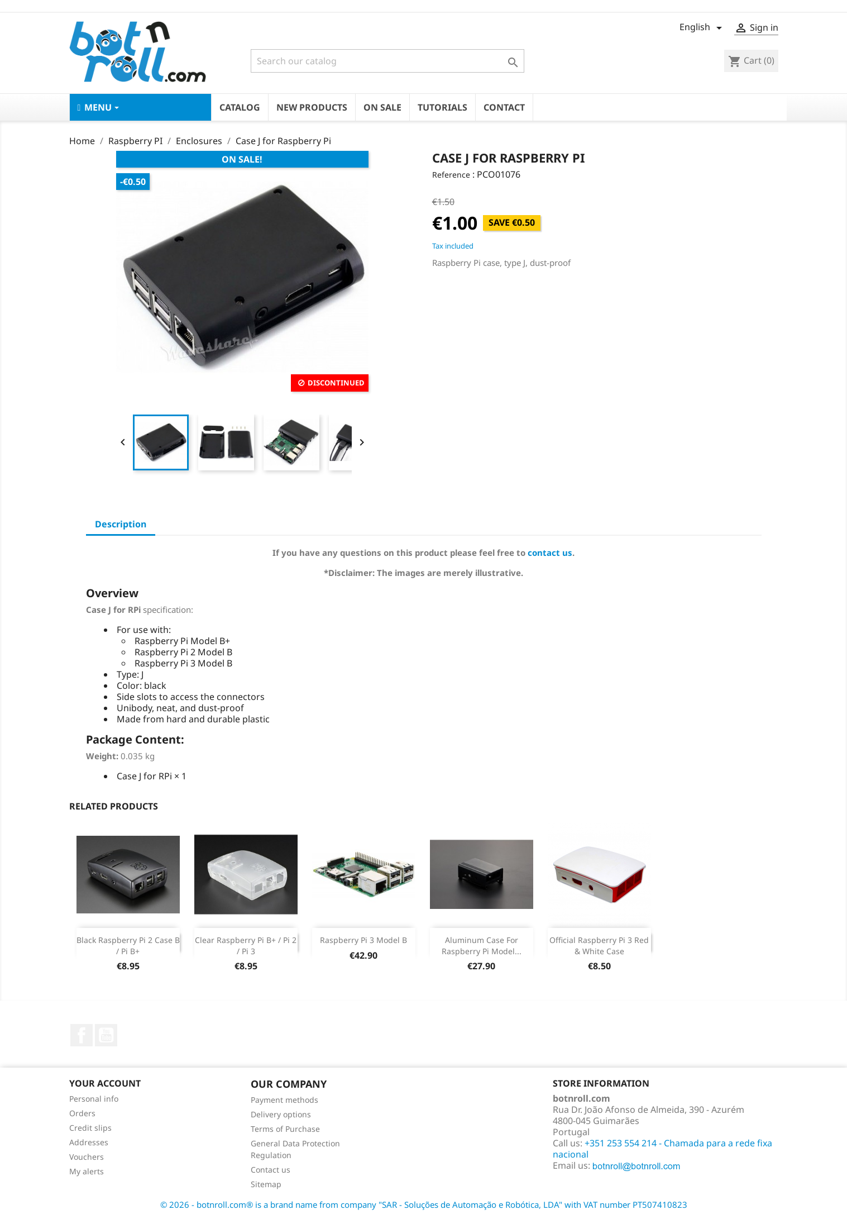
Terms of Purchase (285, 1128)
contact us (550, 552)
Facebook (81, 1035)
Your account (105, 1083)
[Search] (387, 61)
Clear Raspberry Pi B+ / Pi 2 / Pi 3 (245, 945)
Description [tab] (120, 524)
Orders (82, 1113)
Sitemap (266, 1184)
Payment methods (284, 1099)
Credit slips (90, 1127)
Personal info (93, 1098)
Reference (451, 174)
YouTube (106, 1035)
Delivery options (281, 1114)
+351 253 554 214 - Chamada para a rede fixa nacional (662, 1148)
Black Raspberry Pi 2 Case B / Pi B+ (128, 945)
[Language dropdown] (702, 28)
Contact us (270, 1169)
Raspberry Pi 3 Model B (363, 940)
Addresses (88, 1142)
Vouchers (86, 1156)
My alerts (86, 1171)
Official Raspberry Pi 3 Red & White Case (599, 945)
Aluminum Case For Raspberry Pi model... (481, 945)
